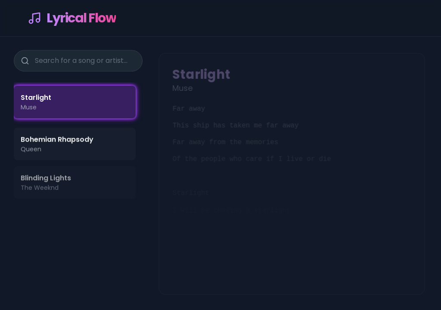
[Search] (24, 60)
